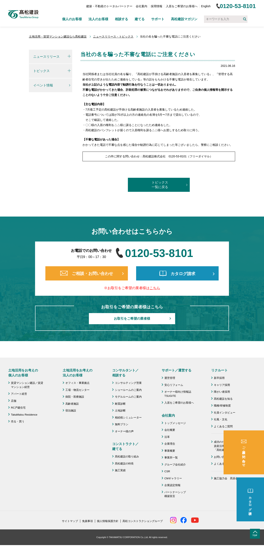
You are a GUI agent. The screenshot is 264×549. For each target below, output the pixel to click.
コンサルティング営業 (128, 382)
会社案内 (141, 6)
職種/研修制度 (222, 405)
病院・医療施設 (74, 396)
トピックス (41, 71)
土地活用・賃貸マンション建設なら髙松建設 (58, 36)
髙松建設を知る (223, 398)
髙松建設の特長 (124, 463)
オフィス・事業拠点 (77, 382)
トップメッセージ (175, 423)
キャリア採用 (222, 384)
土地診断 (120, 410)
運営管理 (169, 377)
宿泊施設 (70, 410)
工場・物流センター (77, 389)
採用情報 (156, 6)
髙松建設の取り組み (127, 456)
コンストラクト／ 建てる (125, 446)
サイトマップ (70, 521)
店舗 (13, 400)
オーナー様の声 (124, 431)
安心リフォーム (173, 384)
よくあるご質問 (223, 426)
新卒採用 (219, 377)
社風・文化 (220, 419)
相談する (121, 19)
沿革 (167, 436)
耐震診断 (120, 403)
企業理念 (169, 443)
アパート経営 (19, 393)
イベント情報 (43, 85)
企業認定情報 (172, 485)
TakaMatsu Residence (24, 414)
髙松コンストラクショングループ (143, 521)
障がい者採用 (222, 391)
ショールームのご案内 (128, 389)
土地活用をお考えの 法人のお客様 (77, 373)
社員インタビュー (224, 412)
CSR (167, 471)
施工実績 (120, 470)
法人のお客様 (98, 19)
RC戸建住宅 (18, 407)
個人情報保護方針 (107, 521)
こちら (155, 288)
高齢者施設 (72, 403)
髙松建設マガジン (184, 19)
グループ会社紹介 (175, 464)
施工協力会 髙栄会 (226, 478)
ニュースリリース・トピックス (113, 36)
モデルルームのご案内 (128, 396)
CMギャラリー (173, 478)
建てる (140, 19)
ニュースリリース (46, 56)
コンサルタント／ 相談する (125, 373)
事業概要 (169, 450)
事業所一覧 (171, 457)
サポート (157, 19)
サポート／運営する (176, 370)
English (206, 6)
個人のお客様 (72, 19)
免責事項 (87, 521)
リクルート (219, 370)
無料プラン (121, 424)
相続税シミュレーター (128, 417)
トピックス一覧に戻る (160, 185)
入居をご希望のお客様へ (182, 6)
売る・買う (17, 421)
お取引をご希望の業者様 (132, 318)
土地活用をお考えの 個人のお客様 (23, 373)
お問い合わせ (222, 456)
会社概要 (169, 429)
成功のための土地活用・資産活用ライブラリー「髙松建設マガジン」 (228, 445)
